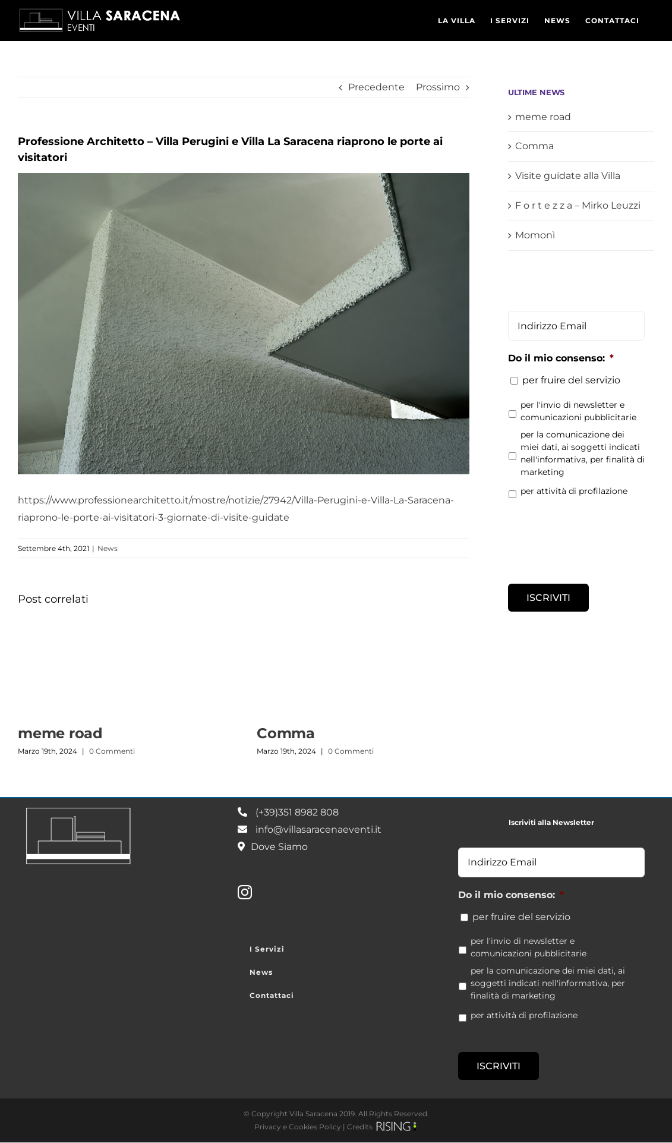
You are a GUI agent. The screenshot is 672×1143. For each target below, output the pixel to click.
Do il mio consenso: (561, 358)
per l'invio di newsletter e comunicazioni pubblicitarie (578, 411)
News (107, 548)
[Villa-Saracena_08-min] (243, 323)
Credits (360, 1126)
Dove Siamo (279, 846)
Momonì (535, 235)
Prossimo (438, 87)
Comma (286, 733)
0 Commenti (112, 751)
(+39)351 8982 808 (297, 812)
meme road (60, 733)
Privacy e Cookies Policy (297, 1126)
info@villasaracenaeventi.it (318, 829)
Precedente (376, 87)
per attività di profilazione (573, 491)
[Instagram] (245, 892)
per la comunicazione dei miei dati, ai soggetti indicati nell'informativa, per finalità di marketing (582, 453)
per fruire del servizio (571, 380)
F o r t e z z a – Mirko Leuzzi (578, 205)
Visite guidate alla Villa (567, 175)
